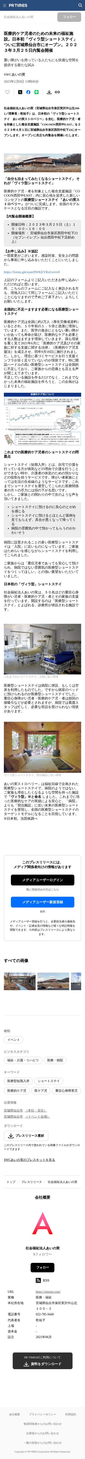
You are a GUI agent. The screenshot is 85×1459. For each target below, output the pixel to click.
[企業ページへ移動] (42, 1224)
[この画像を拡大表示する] (20, 981)
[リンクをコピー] (57, 92)
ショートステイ (49, 1081)
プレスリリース (31, 1182)
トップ (11, 1182)
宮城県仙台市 (13, 1110)
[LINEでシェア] (36, 92)
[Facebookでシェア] (28, 92)
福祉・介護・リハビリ (23, 1060)
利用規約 (70, 1414)
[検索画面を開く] (80, 5)
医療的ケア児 (16, 1090)
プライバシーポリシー (42, 1414)
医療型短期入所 (18, 1081)
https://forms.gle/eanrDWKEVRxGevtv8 (32, 272)
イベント (13, 1039)
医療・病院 (55, 1060)
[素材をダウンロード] (49, 92)
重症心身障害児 (66, 1090)
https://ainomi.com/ (48, 1291)
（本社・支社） (36, 1110)
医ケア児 (40, 1090)
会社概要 (14, 1414)
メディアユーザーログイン (42, 880)
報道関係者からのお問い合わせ (43, 1424)
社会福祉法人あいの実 (62, 1182)
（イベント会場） (37, 1116)
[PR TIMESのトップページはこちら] (18, 5)
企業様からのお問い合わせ (42, 1433)
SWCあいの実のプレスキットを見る (29, 1160)
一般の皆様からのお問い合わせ (43, 1443)
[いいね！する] (7, 92)
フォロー (42, 1267)
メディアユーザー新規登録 (42, 902)
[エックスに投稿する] (20, 92)
